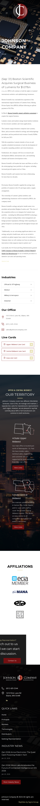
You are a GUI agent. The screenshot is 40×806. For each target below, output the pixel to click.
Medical (6, 290)
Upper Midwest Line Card (14, 344)
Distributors (6, 734)
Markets (5, 724)
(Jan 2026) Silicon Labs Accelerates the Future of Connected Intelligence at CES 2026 (19, 768)
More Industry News (11, 782)
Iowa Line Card (10, 358)
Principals (5, 719)
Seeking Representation (11, 739)
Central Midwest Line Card (14, 351)
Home (4, 54)
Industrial (7, 301)
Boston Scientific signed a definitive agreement (22, 113)
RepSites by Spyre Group (28, 802)
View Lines (18, 468)
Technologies (7, 729)
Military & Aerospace (11, 295)
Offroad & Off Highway (12, 284)
